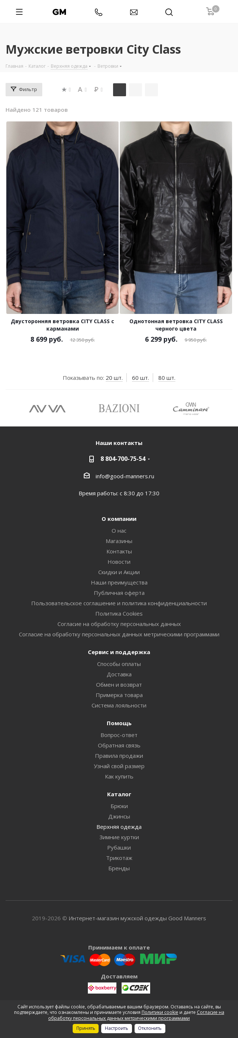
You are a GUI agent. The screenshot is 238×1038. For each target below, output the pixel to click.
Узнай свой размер (119, 766)
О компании (119, 518)
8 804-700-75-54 (122, 459)
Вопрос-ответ (119, 735)
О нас (119, 530)
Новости (119, 561)
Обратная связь (119, 745)
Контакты (119, 551)
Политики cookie (160, 1012)
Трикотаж (119, 857)
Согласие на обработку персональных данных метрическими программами (119, 634)
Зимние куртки (119, 837)
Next (227, 408)
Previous (11, 408)
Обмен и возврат (119, 684)
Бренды (119, 868)
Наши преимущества (119, 582)
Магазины (119, 541)
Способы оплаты (119, 663)
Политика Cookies (119, 613)
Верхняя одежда (119, 826)
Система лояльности (119, 705)
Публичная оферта (119, 592)
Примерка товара (119, 695)
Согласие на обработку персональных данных (119, 623)
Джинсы (119, 816)
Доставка (119, 674)
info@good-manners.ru (125, 476)
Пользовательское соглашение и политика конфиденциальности (119, 603)
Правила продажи (119, 755)
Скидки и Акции (119, 572)
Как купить (119, 776)
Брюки (119, 806)
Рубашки (119, 847)
